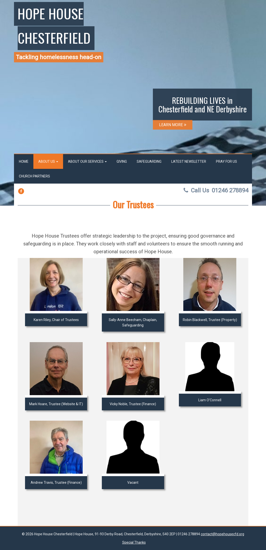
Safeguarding (149, 161)
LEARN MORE (172, 124)
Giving (122, 161)
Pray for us (226, 161)
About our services (87, 161)
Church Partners (34, 176)
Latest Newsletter (188, 161)
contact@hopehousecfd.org (222, 534)
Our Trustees (133, 204)
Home (23, 161)
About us (48, 161)
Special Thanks (134, 542)
